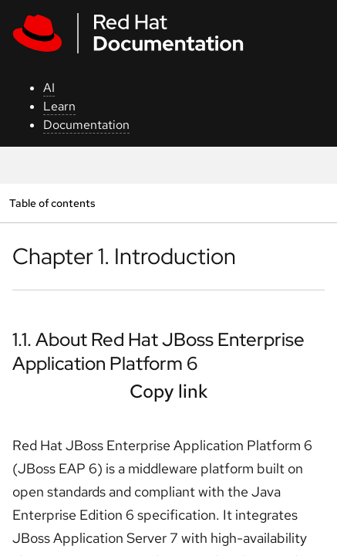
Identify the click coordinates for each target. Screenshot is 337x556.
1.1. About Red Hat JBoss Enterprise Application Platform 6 (158, 351)
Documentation (86, 125)
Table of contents (52, 202)
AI (49, 88)
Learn (59, 106)
